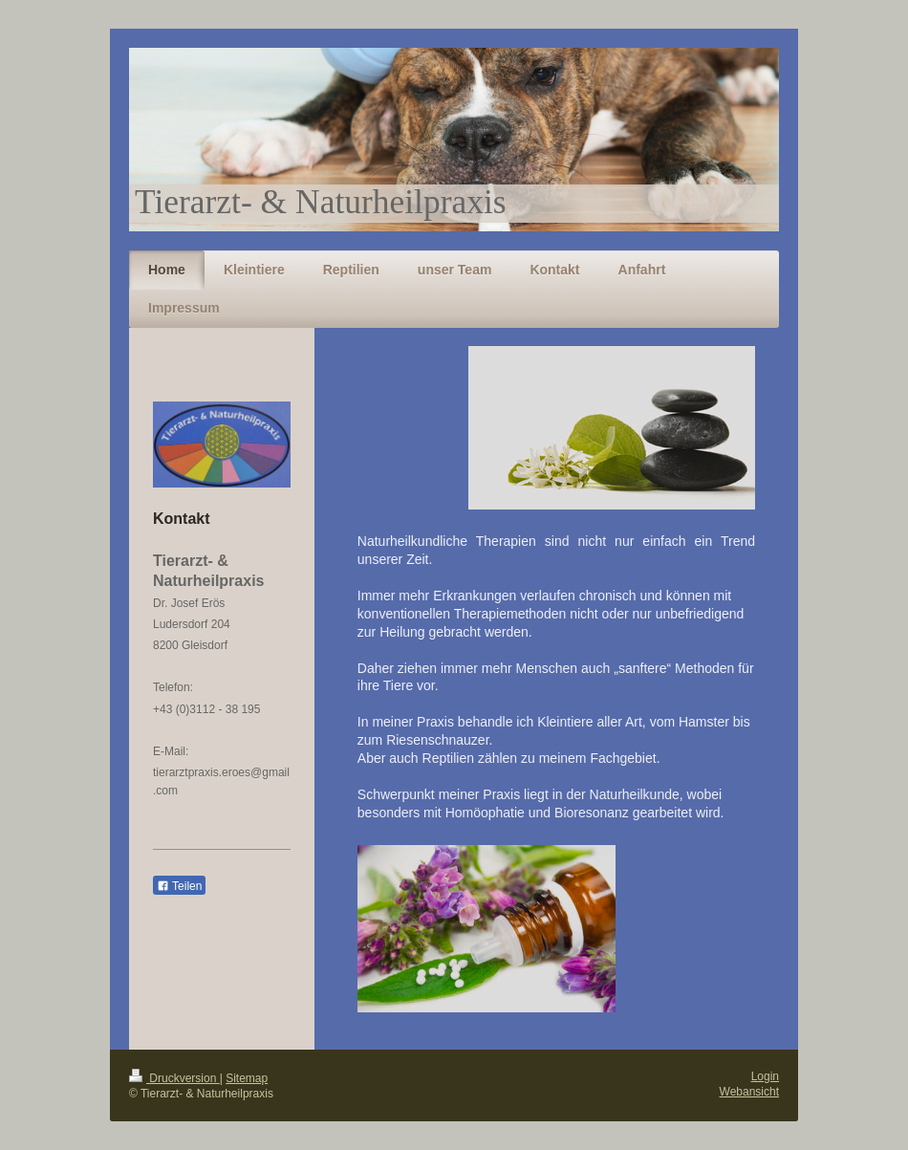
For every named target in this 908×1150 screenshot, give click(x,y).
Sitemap (247, 1078)
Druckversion (174, 1078)
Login (765, 1076)
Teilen (179, 886)
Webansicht (749, 1091)
